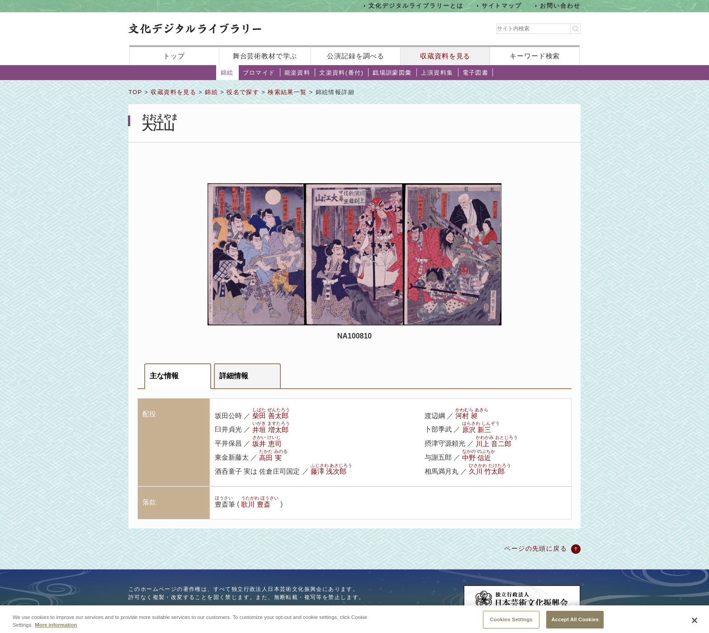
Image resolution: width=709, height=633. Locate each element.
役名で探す (243, 92)
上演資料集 (437, 72)
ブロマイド (259, 72)
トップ (174, 56)
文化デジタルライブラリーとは (416, 5)
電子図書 (476, 72)
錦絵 (227, 72)
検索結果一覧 (287, 92)
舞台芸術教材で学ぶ (265, 56)
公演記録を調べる (355, 56)
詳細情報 (233, 376)
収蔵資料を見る (445, 56)
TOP (135, 92)
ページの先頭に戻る (535, 548)
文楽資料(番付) (341, 72)
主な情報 (164, 376)
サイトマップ (502, 5)
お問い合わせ (560, 5)
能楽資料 (297, 72)
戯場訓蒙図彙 (392, 72)
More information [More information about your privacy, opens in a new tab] (56, 629)
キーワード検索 (535, 56)
